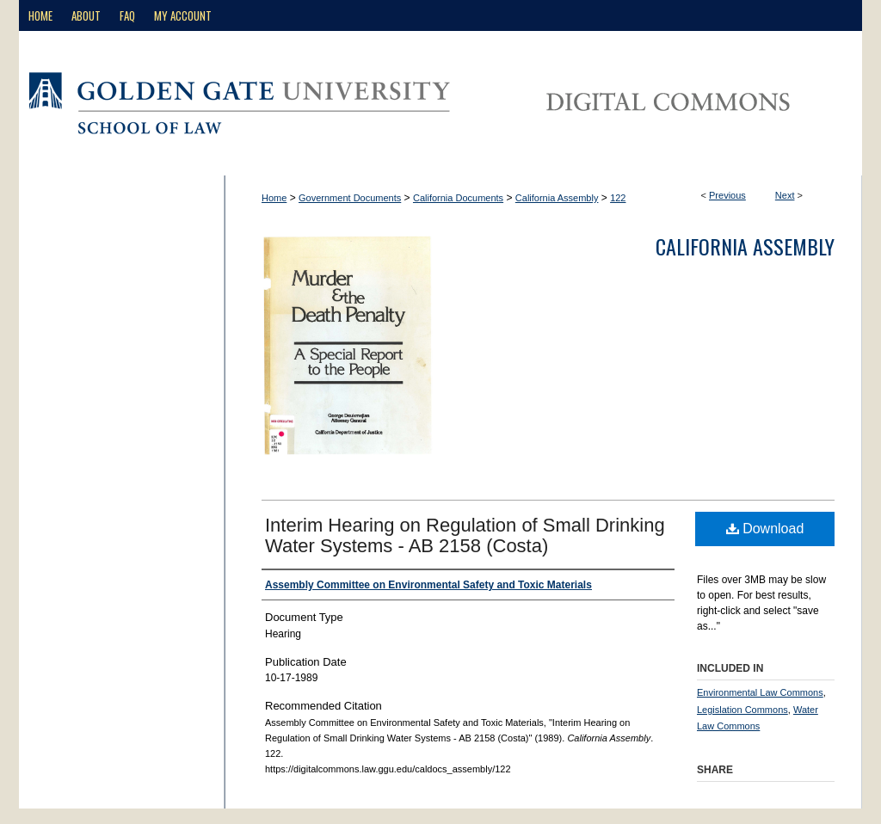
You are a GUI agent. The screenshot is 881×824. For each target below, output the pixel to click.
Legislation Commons (742, 709)
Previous (727, 195)
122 (617, 198)
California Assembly (557, 198)
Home (274, 198)
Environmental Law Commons (760, 692)
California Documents (458, 198)
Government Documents (350, 198)
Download (765, 528)
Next (785, 195)
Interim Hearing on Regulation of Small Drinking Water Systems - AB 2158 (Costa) (465, 535)
